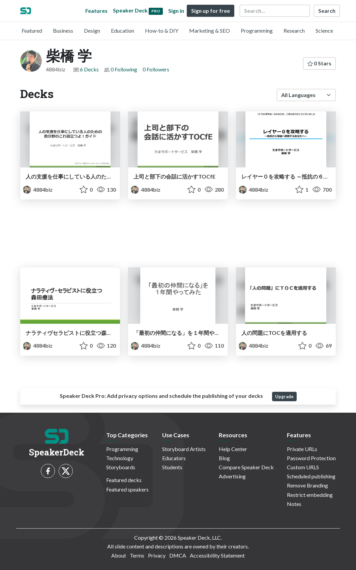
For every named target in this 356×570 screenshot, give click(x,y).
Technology (119, 458)
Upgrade (284, 396)
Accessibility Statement (217, 555)
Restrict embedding (310, 495)
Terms (137, 555)
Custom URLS (303, 467)
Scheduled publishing (311, 476)
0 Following (124, 69)
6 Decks (89, 69)
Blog (224, 458)
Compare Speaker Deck (246, 467)
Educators (174, 458)
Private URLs (302, 449)
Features (96, 10)
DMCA (177, 555)
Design (92, 30)
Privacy (157, 555)
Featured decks (124, 480)
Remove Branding (307, 485)
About (118, 555)
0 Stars (319, 63)
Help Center (233, 449)
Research (294, 30)
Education (122, 30)
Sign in (176, 10)
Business (63, 30)
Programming (257, 30)
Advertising (232, 476)
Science (324, 30)
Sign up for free (210, 10)
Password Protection (311, 458)
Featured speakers (127, 489)
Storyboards (120, 467)
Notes (294, 504)
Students (172, 467)
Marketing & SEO (209, 30)
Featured (32, 30)
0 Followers (156, 69)
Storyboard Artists (184, 449)
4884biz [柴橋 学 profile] (38, 189)
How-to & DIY (161, 30)
